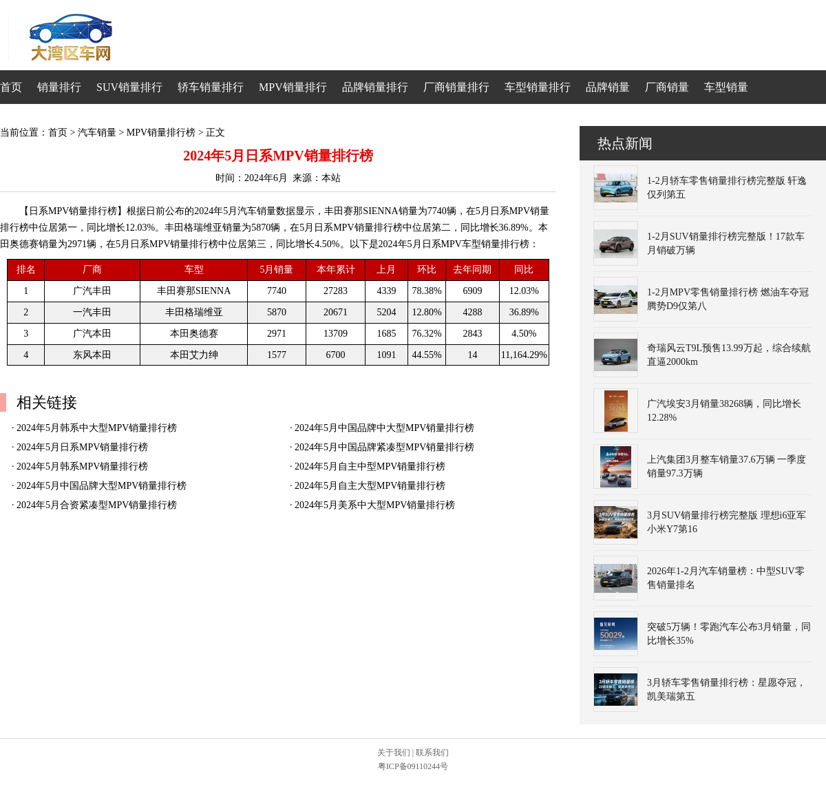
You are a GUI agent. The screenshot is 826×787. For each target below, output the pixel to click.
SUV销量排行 (129, 87)
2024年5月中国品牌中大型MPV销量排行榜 (384, 428)
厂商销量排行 (456, 87)
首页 (11, 87)
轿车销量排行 (211, 87)
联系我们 (432, 752)
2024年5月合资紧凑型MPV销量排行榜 (97, 505)
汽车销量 (97, 132)
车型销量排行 (538, 87)
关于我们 (393, 752)
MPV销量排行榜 (161, 132)
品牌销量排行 (375, 87)
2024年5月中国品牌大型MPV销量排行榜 (102, 486)
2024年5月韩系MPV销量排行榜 (82, 466)
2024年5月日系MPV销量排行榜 (82, 447)
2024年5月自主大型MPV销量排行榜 (370, 486)
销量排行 (59, 87)
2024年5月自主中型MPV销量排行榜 (370, 466)
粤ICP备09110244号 (413, 766)
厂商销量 (667, 87)
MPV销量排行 (293, 87)
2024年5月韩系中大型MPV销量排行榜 (97, 428)
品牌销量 (608, 87)
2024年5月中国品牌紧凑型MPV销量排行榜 (384, 447)
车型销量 (726, 87)
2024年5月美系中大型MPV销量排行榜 (375, 505)
